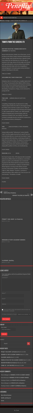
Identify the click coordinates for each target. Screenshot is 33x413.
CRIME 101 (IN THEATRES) (7, 365)
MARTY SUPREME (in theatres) (18, 385)
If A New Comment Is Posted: (16, 314)
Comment (5, 277)
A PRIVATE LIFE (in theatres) (18, 380)
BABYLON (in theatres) (13, 192)
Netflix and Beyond (6, 398)
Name (4, 293)
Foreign (7, 20)
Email (3, 298)
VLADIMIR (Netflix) (8, 260)
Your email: (4, 327)
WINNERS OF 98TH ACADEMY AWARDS (13, 240)
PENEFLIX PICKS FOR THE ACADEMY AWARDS (12, 360)
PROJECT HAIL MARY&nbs (10, 17)
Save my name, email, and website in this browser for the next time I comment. (16, 310)
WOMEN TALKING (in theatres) (20, 195)
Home (2, 20)
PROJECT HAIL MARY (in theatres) (12, 219)
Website (4, 304)
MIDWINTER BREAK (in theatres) (9, 362)
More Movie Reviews (6, 395)
